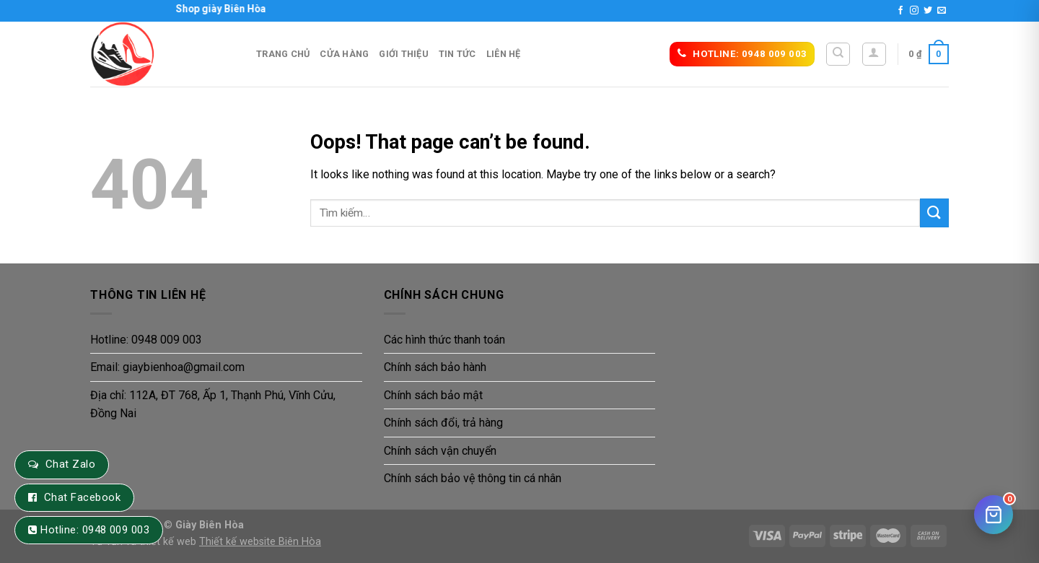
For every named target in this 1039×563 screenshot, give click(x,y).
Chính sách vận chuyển (440, 451)
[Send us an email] (941, 11)
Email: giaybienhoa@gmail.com (167, 367)
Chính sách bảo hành (435, 367)
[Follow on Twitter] (928, 11)
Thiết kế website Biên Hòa (260, 542)
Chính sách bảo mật (433, 395)
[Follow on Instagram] (914, 11)
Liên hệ (503, 53)
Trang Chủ (283, 53)
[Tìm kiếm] (838, 54)
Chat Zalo (70, 464)
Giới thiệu (404, 53)
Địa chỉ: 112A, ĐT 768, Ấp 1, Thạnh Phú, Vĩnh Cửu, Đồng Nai (213, 404)
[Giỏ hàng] (993, 514)
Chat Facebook (82, 497)
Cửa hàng (344, 53)
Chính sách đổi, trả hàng (443, 422)
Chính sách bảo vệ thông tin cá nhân (472, 478)
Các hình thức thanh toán (444, 339)
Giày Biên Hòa (209, 525)
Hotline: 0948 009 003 (146, 339)
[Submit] (934, 212)
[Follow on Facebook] (900, 11)
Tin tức (457, 53)
